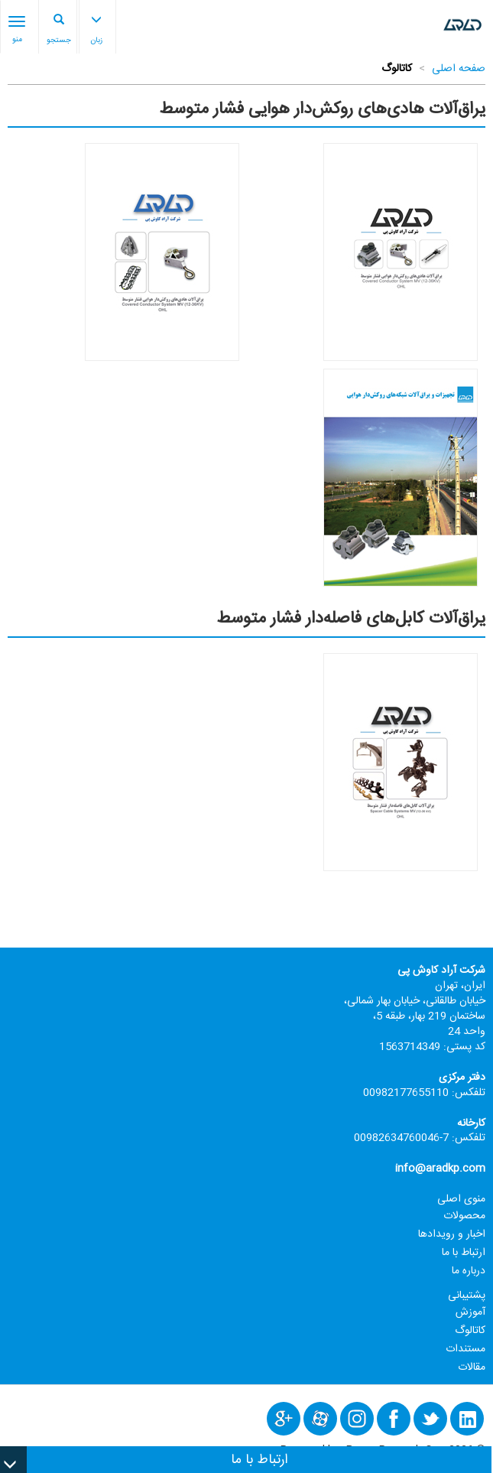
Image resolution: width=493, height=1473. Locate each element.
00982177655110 (406, 1093)
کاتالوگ (470, 1331)
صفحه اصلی (458, 69)
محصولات (464, 1216)
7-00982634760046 (401, 1138)
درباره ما (468, 1271)
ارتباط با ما (463, 1253)
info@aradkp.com (440, 1168)
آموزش (470, 1312)
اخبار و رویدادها (451, 1234)
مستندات (465, 1349)
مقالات (471, 1367)
